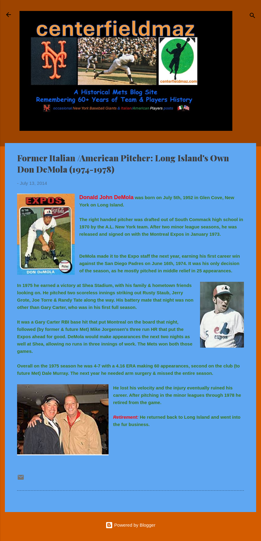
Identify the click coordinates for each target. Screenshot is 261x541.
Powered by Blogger (130, 525)
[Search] (252, 16)
